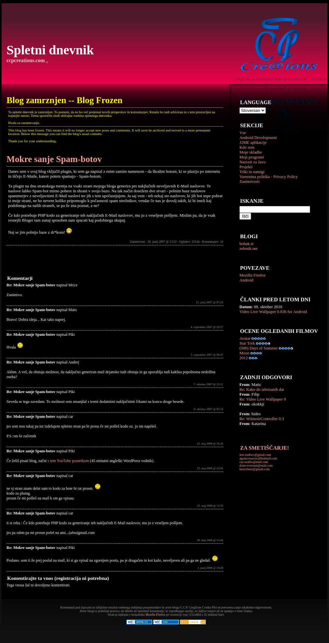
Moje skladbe (250, 152)
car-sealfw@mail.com (253, 462)
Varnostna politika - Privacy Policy (268, 176)
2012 (243, 358)
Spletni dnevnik (50, 50)
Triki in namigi (252, 172)
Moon (244, 353)
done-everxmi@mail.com (256, 465)
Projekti (246, 167)
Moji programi (251, 157)
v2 (46, 62)
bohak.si (246, 243)
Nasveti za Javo (252, 162)
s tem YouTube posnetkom (68, 460)
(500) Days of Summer (258, 348)
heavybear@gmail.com (254, 469)
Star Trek (247, 343)
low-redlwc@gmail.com (255, 455)
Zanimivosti (249, 181)
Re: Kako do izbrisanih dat (261, 389)
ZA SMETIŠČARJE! (264, 448)
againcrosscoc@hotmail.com (258, 458)
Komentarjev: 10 (212, 241)
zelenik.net (248, 248)
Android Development (258, 137)
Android (246, 280)
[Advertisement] (83, 260)
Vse (242, 132)
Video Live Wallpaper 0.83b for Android (273, 311)
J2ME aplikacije (253, 142)
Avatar (244, 338)
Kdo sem (246, 147)
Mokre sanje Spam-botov (54, 159)
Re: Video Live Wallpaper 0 (262, 399)
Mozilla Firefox (252, 275)
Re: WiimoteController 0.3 (261, 419)
